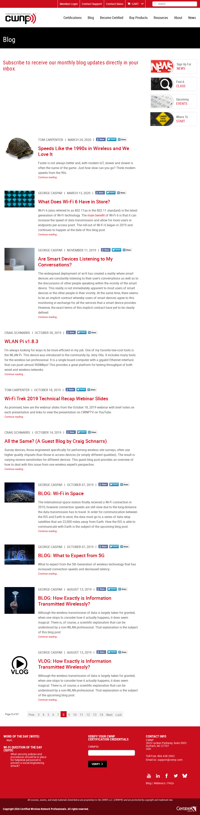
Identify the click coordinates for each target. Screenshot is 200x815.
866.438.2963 (166, 756)
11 (81, 715)
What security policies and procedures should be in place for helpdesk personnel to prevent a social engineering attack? (28, 760)
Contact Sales (114, 4)
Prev (32, 715)
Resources (161, 17)
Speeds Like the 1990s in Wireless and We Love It (83, 151)
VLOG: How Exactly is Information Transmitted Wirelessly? (74, 664)
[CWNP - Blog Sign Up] (70, 100)
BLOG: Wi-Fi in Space (61, 493)
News (192, 17)
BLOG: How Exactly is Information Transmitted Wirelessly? (74, 601)
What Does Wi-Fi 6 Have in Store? (74, 201)
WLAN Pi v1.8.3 (21, 341)
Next (109, 715)
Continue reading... (48, 177)
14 (101, 715)
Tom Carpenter (50, 140)
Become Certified (111, 17)
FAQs (170, 783)
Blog (91, 17)
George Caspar (50, 193)
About (178, 17)
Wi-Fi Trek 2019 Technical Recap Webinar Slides (56, 398)
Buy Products (138, 17)
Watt (9, 740)
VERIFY (96, 764)
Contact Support (92, 4)
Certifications (72, 17)
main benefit (96, 215)
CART (135, 4)
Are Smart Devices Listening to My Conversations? (75, 261)
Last (119, 715)
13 (94, 715)
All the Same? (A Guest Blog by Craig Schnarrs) (55, 441)
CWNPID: (93, 746)
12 (88, 715)
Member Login (69, 4)
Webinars (159, 783)
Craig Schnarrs (17, 333)
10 (75, 715)
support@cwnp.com (170, 760)
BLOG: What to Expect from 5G (71, 555)
